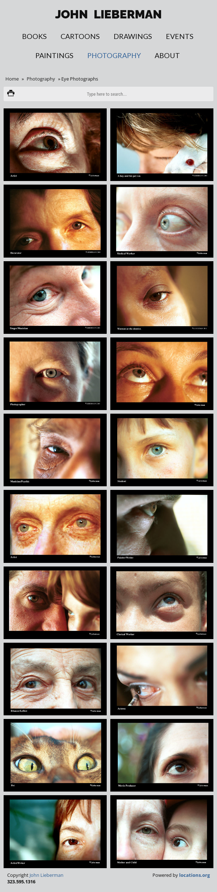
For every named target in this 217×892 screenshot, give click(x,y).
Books (34, 36)
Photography (114, 55)
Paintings (54, 55)
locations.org (194, 875)
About (167, 55)
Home (12, 79)
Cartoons (80, 36)
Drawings (133, 36)
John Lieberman (46, 875)
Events (180, 36)
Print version (11, 94)
